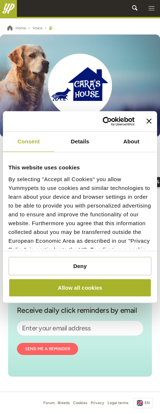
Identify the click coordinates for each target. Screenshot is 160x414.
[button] (151, 8)
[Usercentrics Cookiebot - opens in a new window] (102, 121)
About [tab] (131, 141)
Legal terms (118, 402)
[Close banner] (149, 121)
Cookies (80, 402)
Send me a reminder (47, 348)
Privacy (97, 402)
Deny (80, 266)
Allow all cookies (80, 288)
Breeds (64, 402)
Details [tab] (80, 141)
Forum (49, 402)
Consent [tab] (29, 141)
